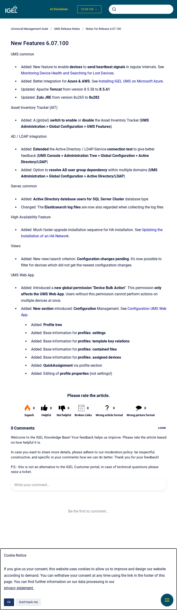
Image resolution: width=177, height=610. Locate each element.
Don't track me (28, 602)
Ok (9, 602)
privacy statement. (19, 588)
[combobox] (141, 9)
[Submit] (114, 9)
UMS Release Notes (67, 28)
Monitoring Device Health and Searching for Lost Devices (67, 73)
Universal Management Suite (29, 28)
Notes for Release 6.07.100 (103, 28)
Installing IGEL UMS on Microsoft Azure (131, 81)
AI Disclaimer (59, 9)
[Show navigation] (167, 600)
